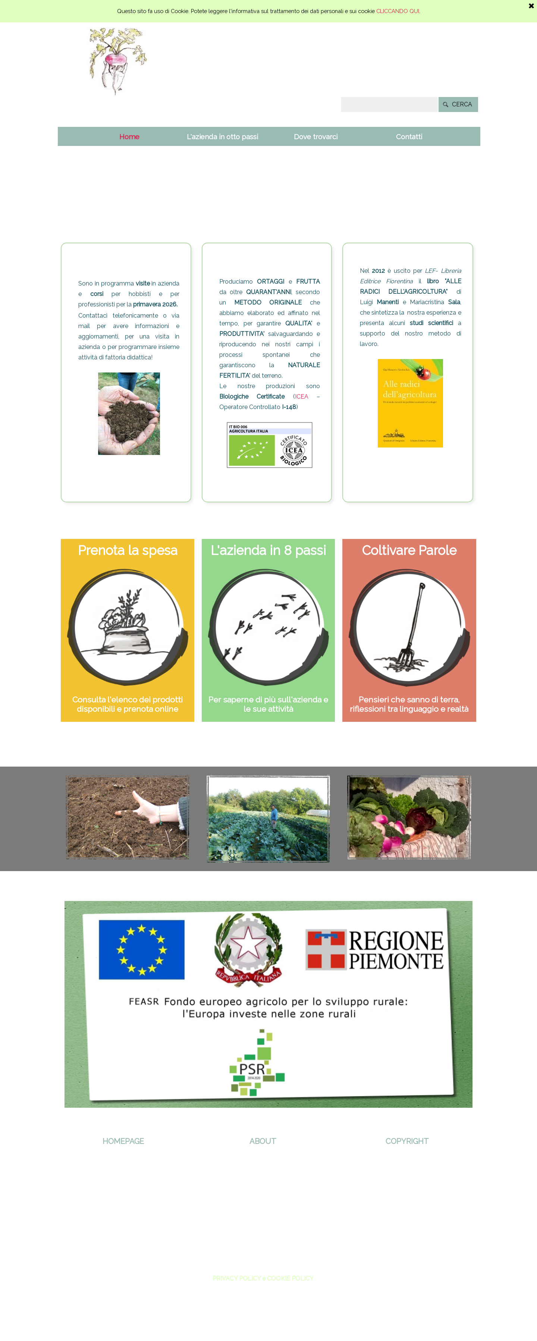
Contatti (409, 136)
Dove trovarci (315, 136)
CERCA (462, 104)
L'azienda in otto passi (222, 136)
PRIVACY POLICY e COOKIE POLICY (263, 1278)
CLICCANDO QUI (397, 11)
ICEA (301, 396)
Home (129, 136)
